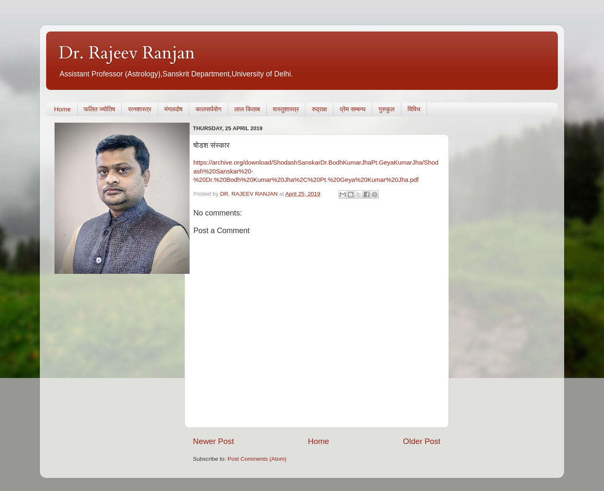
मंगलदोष (173, 109)
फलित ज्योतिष (99, 109)
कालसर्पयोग (208, 109)
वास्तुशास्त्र (286, 109)
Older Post (421, 441)
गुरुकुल (386, 109)
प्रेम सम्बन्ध (352, 109)
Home (62, 109)
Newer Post (213, 441)
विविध (414, 109)
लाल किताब (247, 109)
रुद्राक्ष (319, 109)
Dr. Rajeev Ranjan (127, 53)
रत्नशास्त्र (139, 109)
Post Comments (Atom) (257, 459)
